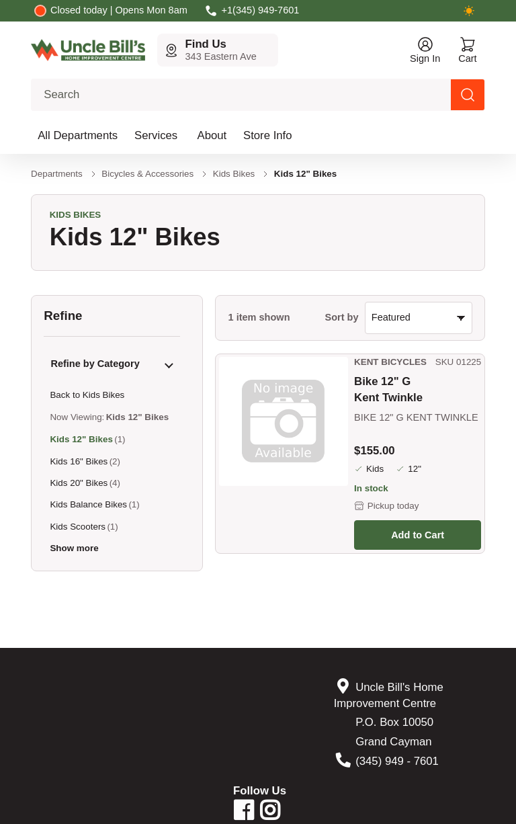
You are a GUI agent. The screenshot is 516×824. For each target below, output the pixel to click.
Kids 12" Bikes (81, 439)
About (212, 135)
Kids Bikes (234, 174)
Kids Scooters (77, 527)
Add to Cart (417, 535)
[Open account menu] (425, 50)
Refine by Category (94, 363)
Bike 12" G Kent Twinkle (388, 389)
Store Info (267, 135)
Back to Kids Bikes (87, 395)
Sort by (342, 317)
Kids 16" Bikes (79, 461)
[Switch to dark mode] (469, 10)
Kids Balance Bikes (88, 504)
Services (155, 135)
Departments (57, 174)
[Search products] (467, 94)
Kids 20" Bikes (79, 483)
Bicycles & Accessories (147, 174)
